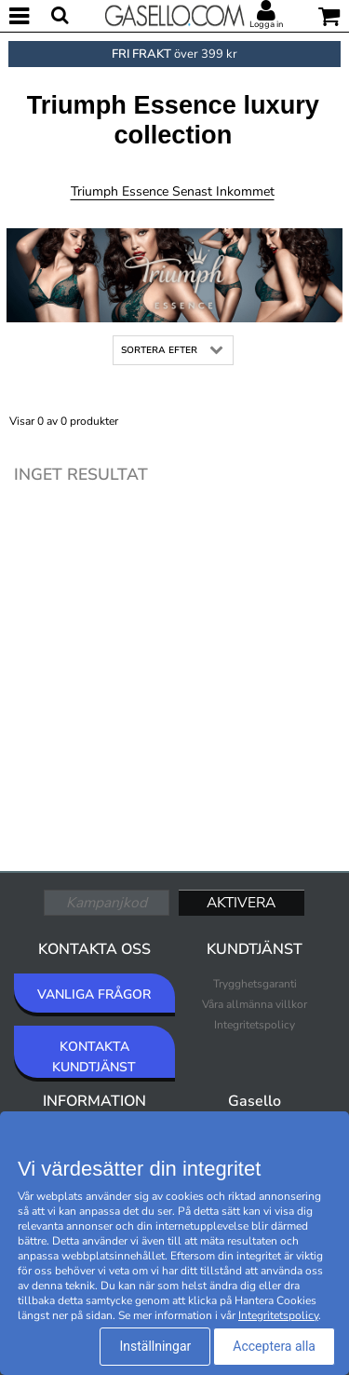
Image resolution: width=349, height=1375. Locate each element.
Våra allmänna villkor (254, 1004)
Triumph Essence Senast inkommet (173, 191)
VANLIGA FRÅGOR (94, 994)
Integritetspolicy (254, 1024)
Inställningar (155, 1346)
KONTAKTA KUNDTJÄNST (94, 1057)
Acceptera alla (274, 1346)
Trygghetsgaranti (255, 983)
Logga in (266, 24)
